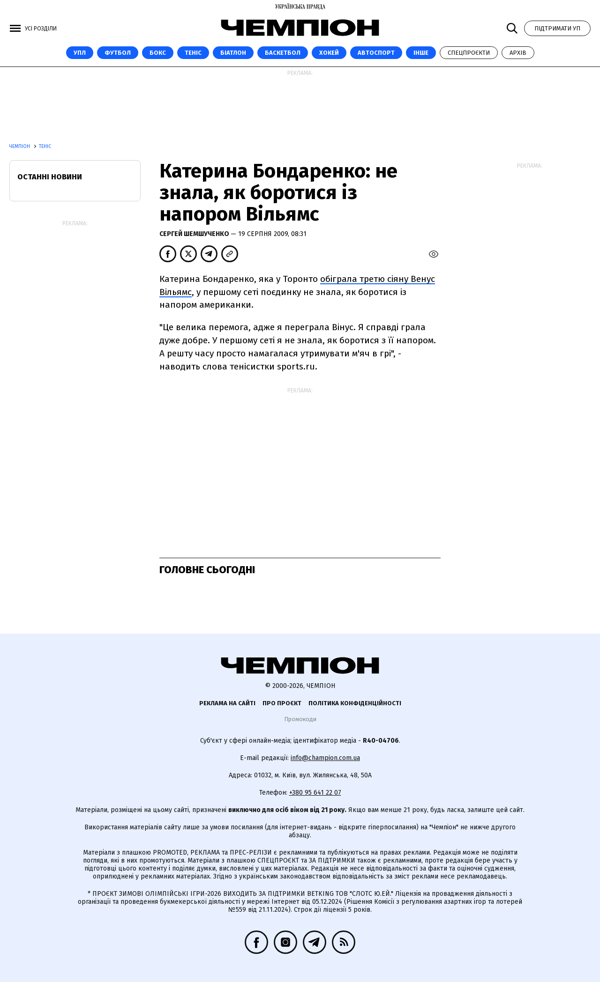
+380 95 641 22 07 (315, 793)
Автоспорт (376, 52)
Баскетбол (282, 52)
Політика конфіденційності (354, 703)
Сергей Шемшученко (195, 234)
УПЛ (80, 52)
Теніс (193, 52)
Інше (420, 52)
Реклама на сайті (227, 703)
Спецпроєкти (469, 52)
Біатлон (233, 52)
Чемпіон (20, 146)
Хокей (329, 52)
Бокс (158, 52)
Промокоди (300, 719)
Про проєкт (281, 703)
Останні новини (49, 176)
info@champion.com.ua (325, 758)
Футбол (118, 52)
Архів (518, 52)
